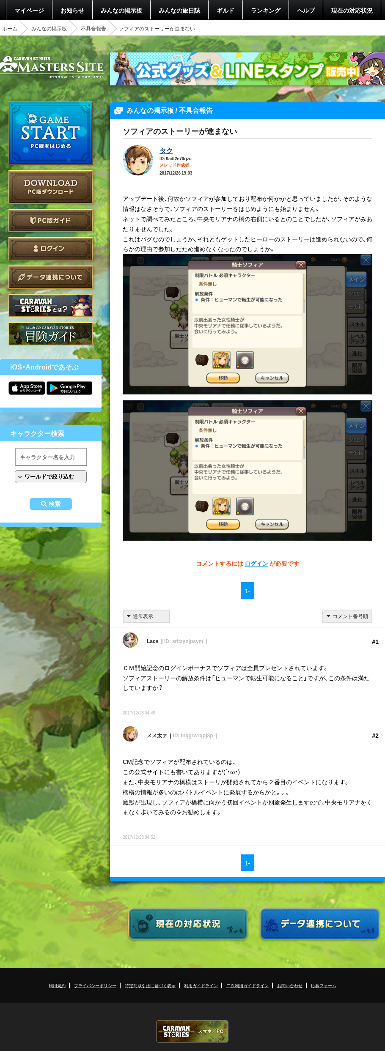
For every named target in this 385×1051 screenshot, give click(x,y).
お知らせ (72, 10)
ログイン (50, 248)
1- (247, 590)
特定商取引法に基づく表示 (150, 985)
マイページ (29, 10)
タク (166, 150)
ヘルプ (306, 10)
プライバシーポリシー (95, 985)
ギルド (225, 10)
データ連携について (50, 277)
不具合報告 (93, 28)
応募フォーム (323, 985)
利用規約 (57, 985)
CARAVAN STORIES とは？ (50, 305)
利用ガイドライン (201, 985)
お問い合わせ (289, 985)
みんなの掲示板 (121, 10)
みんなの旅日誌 (179, 10)
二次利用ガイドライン (247, 985)
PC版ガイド (50, 220)
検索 (54, 504)
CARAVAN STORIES (192, 1031)
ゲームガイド (50, 333)
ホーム (9, 28)
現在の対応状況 (352, 10)
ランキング (265, 10)
